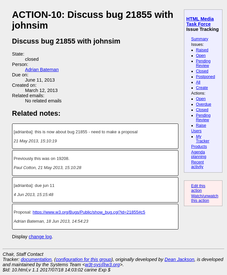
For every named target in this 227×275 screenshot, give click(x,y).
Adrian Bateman (42, 69)
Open (201, 55)
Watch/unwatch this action (204, 198)
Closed (202, 71)
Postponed (205, 76)
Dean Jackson (179, 259)
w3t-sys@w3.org (102, 264)
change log (40, 236)
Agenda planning (198, 154)
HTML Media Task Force (200, 21)
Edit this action (198, 188)
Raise (201, 125)
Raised (202, 50)
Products (199, 146)
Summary (199, 39)
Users (196, 131)
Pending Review (203, 63)
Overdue (203, 104)
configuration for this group (83, 259)
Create (202, 87)
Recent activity (197, 164)
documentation (36, 259)
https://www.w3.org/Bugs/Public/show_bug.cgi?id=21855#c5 (89, 212)
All (198, 82)
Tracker (202, 138)
